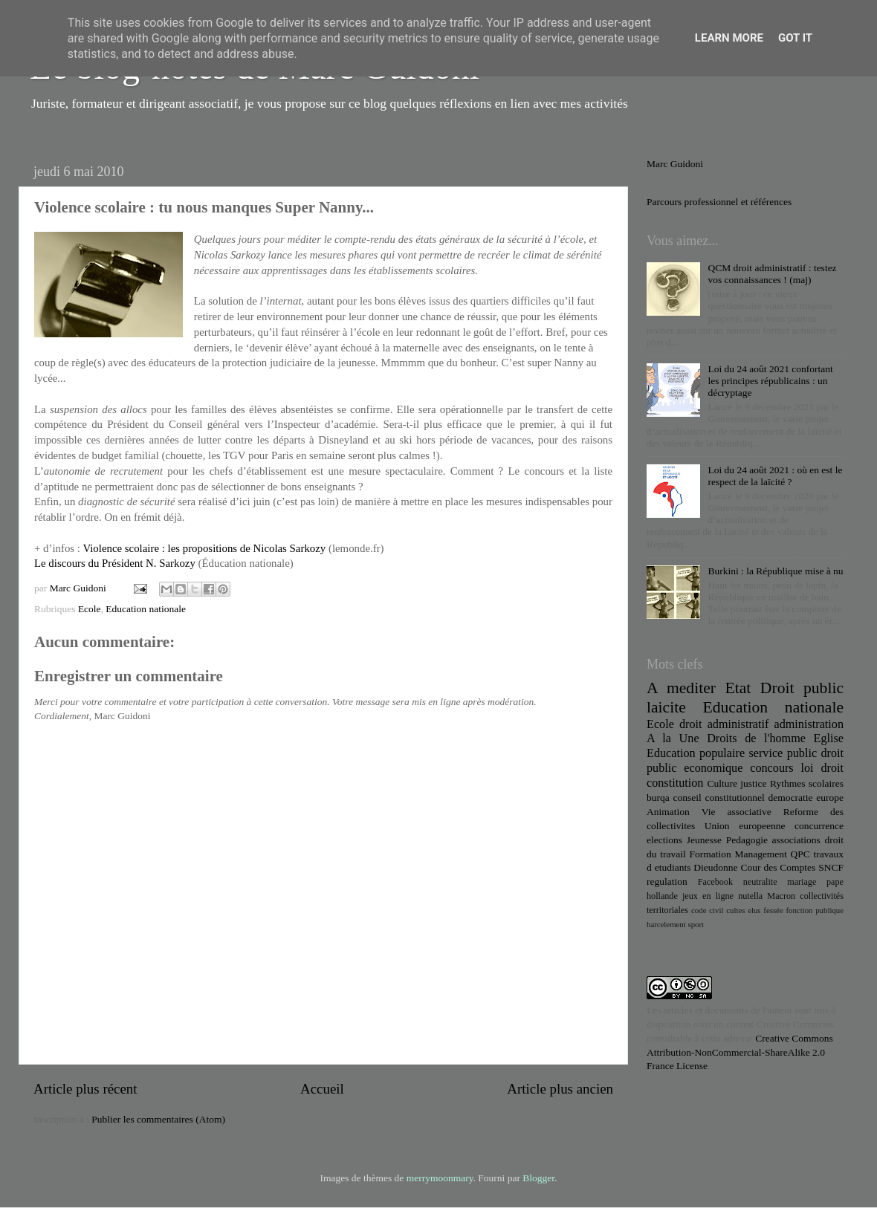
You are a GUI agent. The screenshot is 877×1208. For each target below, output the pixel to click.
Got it (795, 38)
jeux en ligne (708, 896)
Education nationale (146, 608)
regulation (667, 881)
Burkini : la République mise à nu (775, 571)
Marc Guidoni (675, 163)
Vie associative (736, 811)
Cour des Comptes (777, 867)
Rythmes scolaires (807, 783)
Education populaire (696, 753)
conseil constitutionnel (719, 797)
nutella (750, 896)
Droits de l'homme (756, 738)
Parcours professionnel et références (719, 201)
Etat (738, 688)
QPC (800, 854)
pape (835, 882)
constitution (675, 783)
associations (796, 839)
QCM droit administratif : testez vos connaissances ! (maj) (772, 273)
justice (753, 783)
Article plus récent (85, 1089)
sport (695, 924)
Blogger (538, 1177)
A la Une (673, 738)
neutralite (760, 882)
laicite (666, 707)
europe (830, 797)
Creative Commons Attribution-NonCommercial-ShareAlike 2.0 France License (740, 1052)
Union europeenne (745, 825)
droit (832, 768)
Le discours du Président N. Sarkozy (116, 563)
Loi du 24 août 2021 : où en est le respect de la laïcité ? (775, 475)
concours (771, 768)
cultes (735, 910)
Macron (781, 896)
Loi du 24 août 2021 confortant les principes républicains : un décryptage (770, 380)
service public (782, 753)
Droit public (802, 688)
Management (760, 854)
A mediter (681, 688)
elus (754, 910)
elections (664, 839)
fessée (773, 910)
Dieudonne (715, 867)
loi (807, 768)
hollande (662, 896)
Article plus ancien (560, 1089)
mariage (801, 882)
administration (809, 724)
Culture (722, 783)
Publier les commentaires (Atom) (158, 1119)
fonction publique (815, 910)
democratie (790, 797)
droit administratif (723, 724)
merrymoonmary (440, 1177)
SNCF (831, 867)
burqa (658, 797)
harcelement (666, 924)
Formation (710, 854)
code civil (707, 910)
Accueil (322, 1089)
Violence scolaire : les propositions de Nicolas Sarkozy (204, 548)
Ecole (89, 608)
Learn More (729, 38)
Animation (668, 811)
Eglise (829, 738)
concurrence (819, 825)
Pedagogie (747, 839)
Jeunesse (704, 839)
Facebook (715, 882)
